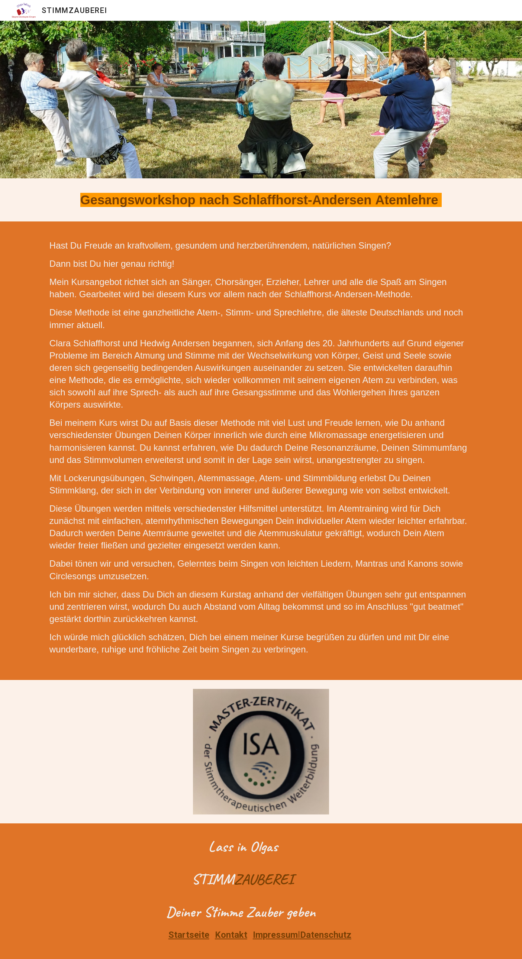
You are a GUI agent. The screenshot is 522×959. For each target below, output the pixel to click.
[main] (261, 200)
